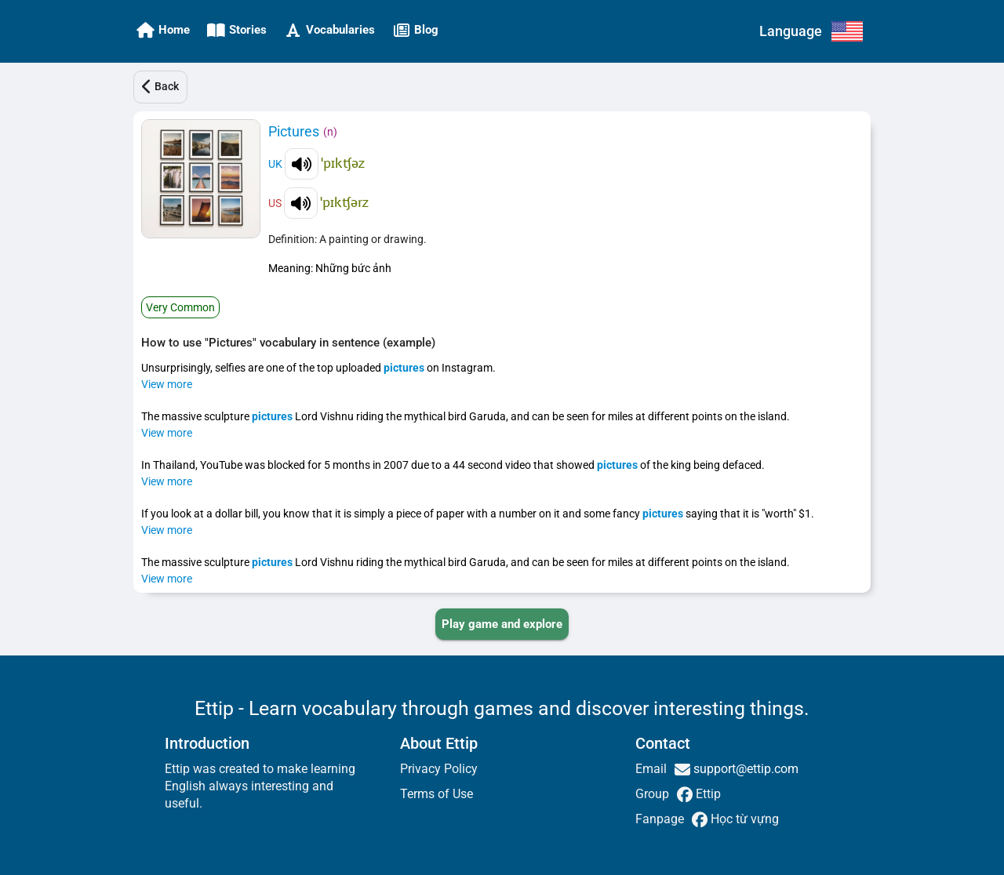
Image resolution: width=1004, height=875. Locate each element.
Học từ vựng (743, 818)
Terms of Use (436, 793)
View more (166, 384)
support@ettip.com (744, 768)
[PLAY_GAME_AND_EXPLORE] (502, 624)
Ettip (707, 793)
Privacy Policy (439, 768)
